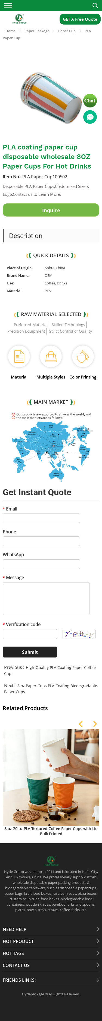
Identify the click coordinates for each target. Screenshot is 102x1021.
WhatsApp (13, 555)
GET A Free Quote (80, 19)
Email (10, 509)
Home (10, 30)
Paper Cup (67, 30)
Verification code (22, 624)
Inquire (51, 210)
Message (13, 578)
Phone (9, 532)
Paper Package (36, 30)
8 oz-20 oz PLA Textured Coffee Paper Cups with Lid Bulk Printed (51, 831)
